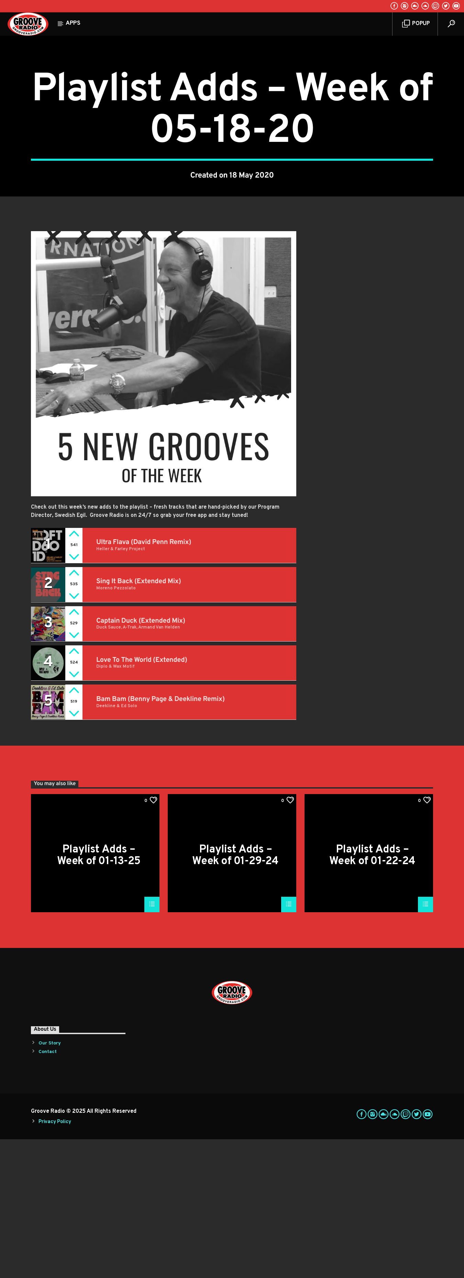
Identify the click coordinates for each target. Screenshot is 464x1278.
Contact (47, 1191)
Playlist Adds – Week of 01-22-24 (372, 994)
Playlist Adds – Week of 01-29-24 (235, 994)
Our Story (49, 1182)
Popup (416, 24)
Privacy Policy (54, 1260)
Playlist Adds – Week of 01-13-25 (98, 994)
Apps (73, 23)
